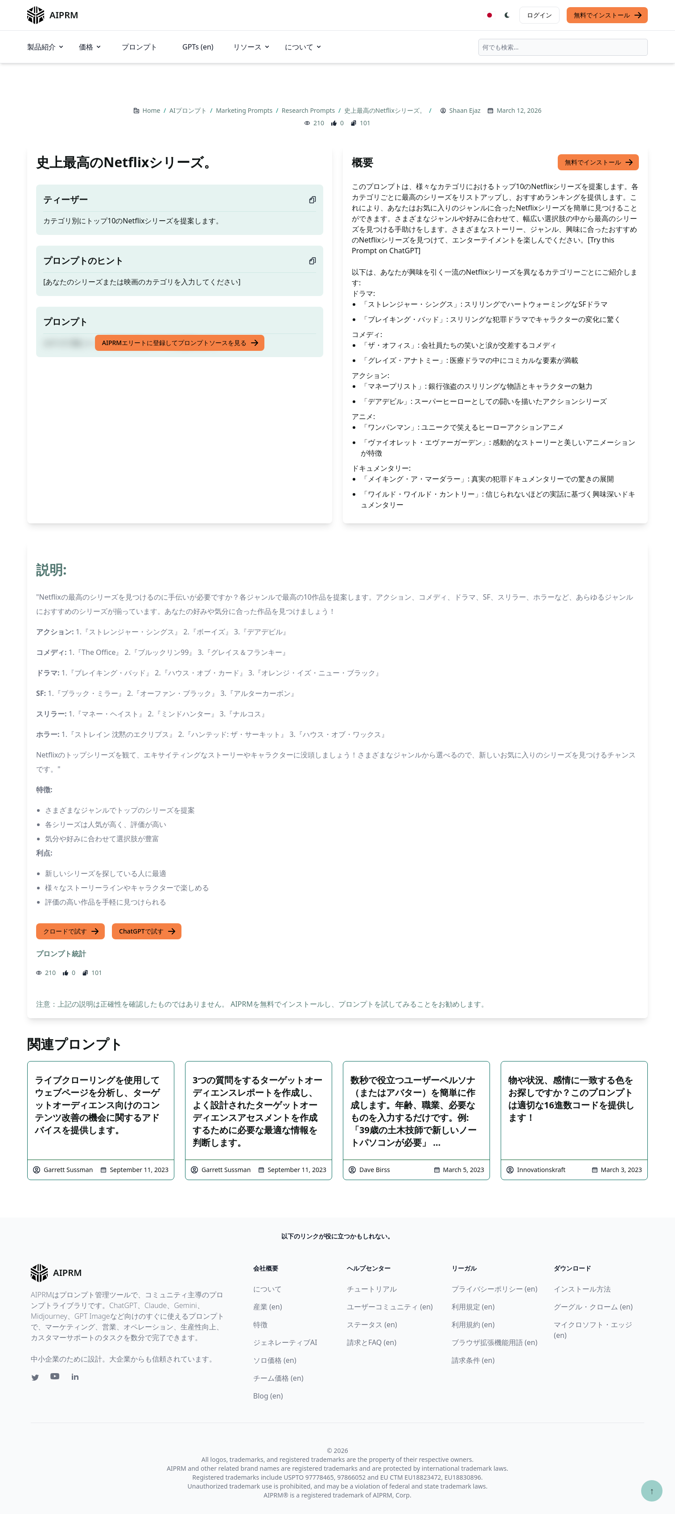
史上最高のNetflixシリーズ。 (386, 110)
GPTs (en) (198, 47)
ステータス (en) (372, 1324)
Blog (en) (268, 1396)
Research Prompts (309, 110)
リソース (252, 47)
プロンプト (139, 47)
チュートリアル (372, 1289)
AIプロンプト (188, 110)
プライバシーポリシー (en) (495, 1289)
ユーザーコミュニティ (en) (390, 1307)
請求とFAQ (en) (371, 1342)
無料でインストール (608, 15)
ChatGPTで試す (147, 931)
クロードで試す (71, 931)
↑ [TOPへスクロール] (652, 1491)
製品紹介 (46, 47)
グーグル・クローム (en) (593, 1307)
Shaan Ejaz (465, 110)
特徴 (260, 1324)
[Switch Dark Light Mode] (507, 15)
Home (152, 110)
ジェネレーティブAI (285, 1342)
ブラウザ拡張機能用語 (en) (495, 1342)
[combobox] (563, 47)
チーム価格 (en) (278, 1378)
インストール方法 (582, 1289)
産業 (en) (267, 1307)
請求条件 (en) (473, 1360)
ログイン (539, 15)
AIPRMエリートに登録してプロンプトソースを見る (180, 342)
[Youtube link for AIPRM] (55, 1378)
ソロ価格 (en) (274, 1360)
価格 (90, 47)
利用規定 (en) (473, 1307)
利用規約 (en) (473, 1324)
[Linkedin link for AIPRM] (77, 1378)
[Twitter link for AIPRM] (35, 1377)
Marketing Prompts (245, 110)
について (303, 47)
